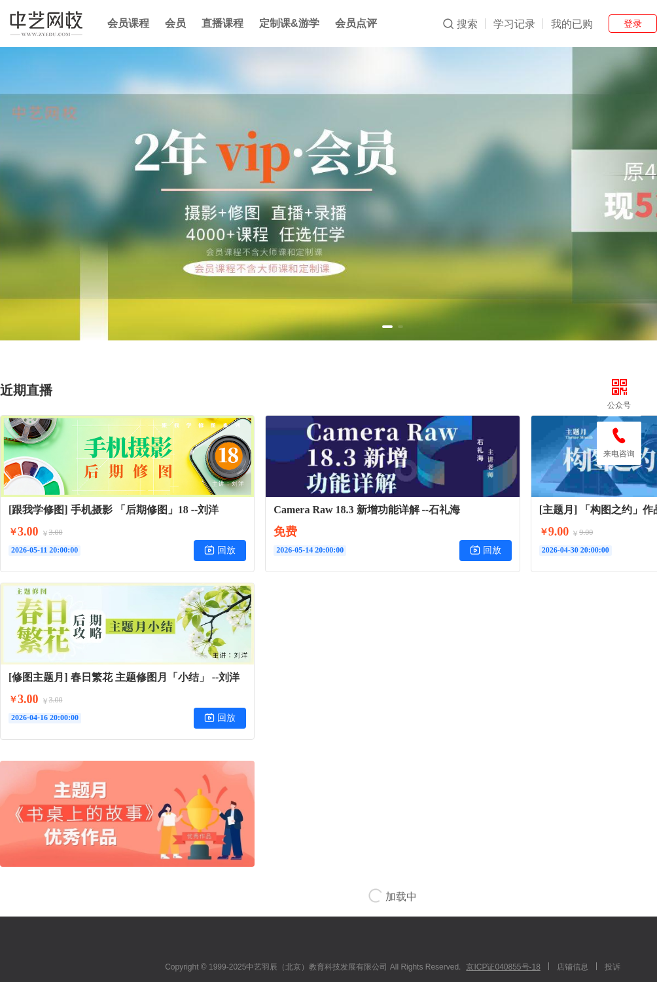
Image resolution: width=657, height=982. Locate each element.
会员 (175, 23)
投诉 (612, 967)
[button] (387, 326)
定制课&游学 (289, 23)
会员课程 (128, 23)
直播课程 (222, 23)
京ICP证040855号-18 (503, 967)
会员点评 (356, 23)
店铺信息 (572, 967)
